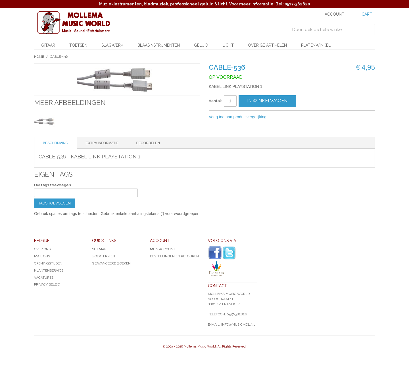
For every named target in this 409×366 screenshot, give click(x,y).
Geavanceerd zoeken (111, 263)
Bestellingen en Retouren (174, 256)
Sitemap (99, 249)
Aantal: (215, 101)
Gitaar (48, 45)
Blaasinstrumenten (158, 45)
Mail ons (42, 256)
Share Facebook (289, 117)
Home (39, 57)
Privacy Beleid (47, 284)
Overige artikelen (267, 45)
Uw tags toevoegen (52, 185)
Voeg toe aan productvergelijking (237, 117)
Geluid (201, 45)
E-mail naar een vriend (278, 117)
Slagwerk (112, 45)
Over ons (42, 249)
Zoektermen (103, 256)
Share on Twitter (301, 117)
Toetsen (78, 45)
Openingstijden (48, 263)
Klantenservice (48, 270)
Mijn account (162, 249)
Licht (228, 45)
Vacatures (43, 278)
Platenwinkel (316, 45)
